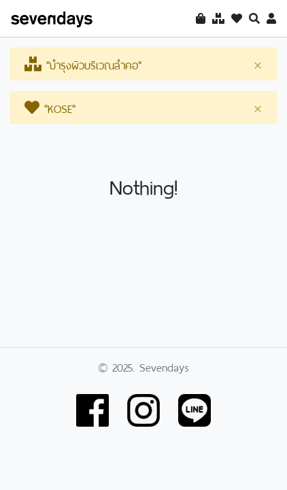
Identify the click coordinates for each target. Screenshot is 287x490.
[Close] (257, 64)
